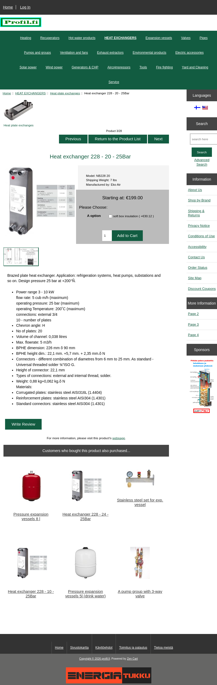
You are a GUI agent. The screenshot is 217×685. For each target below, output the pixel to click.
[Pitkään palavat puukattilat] (202, 388)
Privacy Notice (199, 226)
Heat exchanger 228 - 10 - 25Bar (31, 593)
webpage (118, 438)
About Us (195, 190)
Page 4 (193, 335)
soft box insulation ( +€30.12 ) (133, 216)
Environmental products (149, 53)
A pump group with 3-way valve (140, 593)
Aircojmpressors (119, 67)
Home (8, 7)
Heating (25, 38)
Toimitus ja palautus (133, 647)
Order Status (197, 268)
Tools (143, 67)
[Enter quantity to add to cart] (107, 235)
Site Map (194, 278)
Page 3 (193, 324)
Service (113, 82)
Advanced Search (202, 162)
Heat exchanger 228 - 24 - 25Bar (85, 516)
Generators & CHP (85, 67)
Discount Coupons (202, 289)
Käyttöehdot (103, 647)
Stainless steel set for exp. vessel (140, 502)
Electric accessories (189, 53)
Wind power (54, 67)
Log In (25, 7)
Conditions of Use (201, 236)
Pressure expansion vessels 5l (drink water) (85, 593)
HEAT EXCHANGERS (30, 93)
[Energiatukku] (108, 682)
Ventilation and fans (74, 53)
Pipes (204, 38)
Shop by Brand (199, 200)
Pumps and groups (37, 53)
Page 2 (193, 314)
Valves (186, 38)
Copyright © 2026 (90, 658)
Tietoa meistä (163, 647)
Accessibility (197, 247)
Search (202, 124)
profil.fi (106, 658)
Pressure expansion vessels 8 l (30, 516)
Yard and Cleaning (195, 67)
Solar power (28, 67)
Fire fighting (164, 67)
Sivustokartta (79, 647)
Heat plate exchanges (65, 93)
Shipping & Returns (196, 213)
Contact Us (196, 257)
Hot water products (82, 38)
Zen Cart (132, 658)
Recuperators (50, 38)
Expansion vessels (158, 38)
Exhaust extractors (110, 53)
